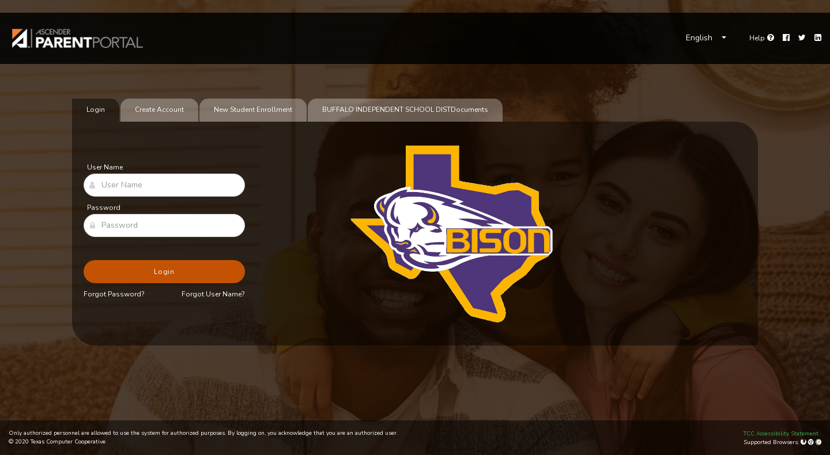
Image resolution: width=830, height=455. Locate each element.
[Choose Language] (706, 38)
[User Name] (164, 185)
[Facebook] (786, 38)
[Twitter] (802, 38)
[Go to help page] (761, 38)
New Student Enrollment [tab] (253, 109)
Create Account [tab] (159, 109)
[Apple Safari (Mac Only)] (818, 442)
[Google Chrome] (812, 442)
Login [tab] (95, 109)
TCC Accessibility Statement (781, 434)
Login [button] (164, 271)
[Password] (164, 225)
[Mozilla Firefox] (804, 442)
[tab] (405, 110)
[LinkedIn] (817, 38)
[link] (78, 38)
